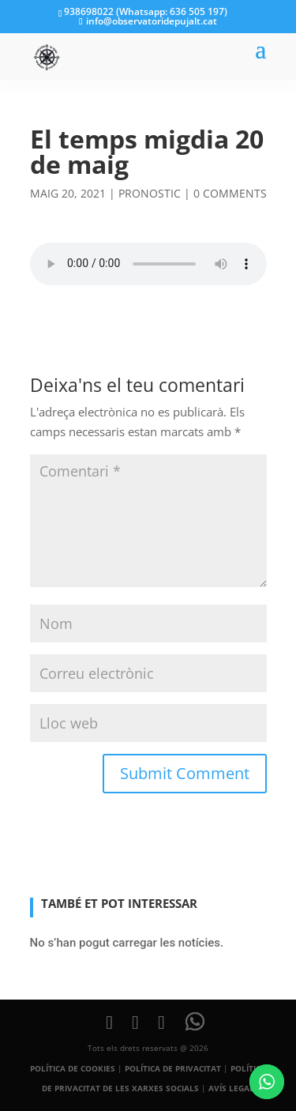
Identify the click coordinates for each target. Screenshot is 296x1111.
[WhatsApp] (195, 1021)
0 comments (230, 193)
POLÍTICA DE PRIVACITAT (173, 1068)
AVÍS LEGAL (231, 1088)
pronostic (149, 193)
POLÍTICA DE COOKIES (72, 1068)
